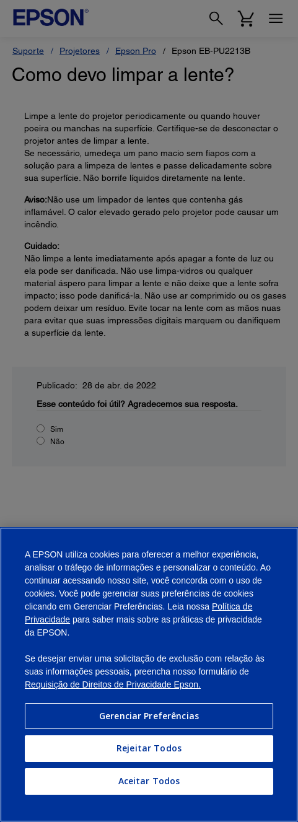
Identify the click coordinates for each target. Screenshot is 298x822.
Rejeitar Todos (149, 748)
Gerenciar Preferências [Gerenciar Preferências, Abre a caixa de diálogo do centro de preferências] (149, 716)
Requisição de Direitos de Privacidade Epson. (113, 684)
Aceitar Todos (149, 781)
